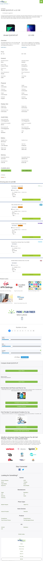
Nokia (25, 495)
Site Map (21, 556)
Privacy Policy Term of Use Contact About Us (21, 550)
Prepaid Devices (27, 518)
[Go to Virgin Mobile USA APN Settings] (6, 285)
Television (26, 511)
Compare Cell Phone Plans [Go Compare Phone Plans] (21, 402)
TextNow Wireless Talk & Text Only (18, 223)
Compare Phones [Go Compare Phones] (21, 406)
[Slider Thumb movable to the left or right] (10, 340)
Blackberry (26, 527)
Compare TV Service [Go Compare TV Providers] (21, 427)
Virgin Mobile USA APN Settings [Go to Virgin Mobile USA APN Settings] (5, 290)
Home (21, 543)
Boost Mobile (26, 485)
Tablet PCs (26, 504)
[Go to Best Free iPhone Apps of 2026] (34, 285)
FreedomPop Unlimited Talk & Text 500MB (20, 242)
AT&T (25, 480)
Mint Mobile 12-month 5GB (17, 186)
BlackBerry (26, 492)
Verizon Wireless (4, 480)
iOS (2, 528)
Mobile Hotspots (4, 504)
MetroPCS (3, 485)
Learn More (21, 370)
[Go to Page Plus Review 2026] (20, 285)
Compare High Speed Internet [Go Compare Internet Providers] (21, 430)
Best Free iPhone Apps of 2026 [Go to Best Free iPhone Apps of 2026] (33, 290)
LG (24, 494)
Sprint (2, 482)
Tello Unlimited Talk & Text (17, 204)
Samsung (3, 497)
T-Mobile (25, 482)
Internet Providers (5, 511)
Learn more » (3, 47)
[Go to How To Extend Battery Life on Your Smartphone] (6, 297)
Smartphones (4, 518)
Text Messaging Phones (29, 520)
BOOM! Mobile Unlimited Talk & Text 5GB (20, 260)
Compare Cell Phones (4, 3)
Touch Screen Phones (6, 520)
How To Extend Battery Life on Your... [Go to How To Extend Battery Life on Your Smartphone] (6, 303)
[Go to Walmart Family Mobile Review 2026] (20, 297)
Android (3, 527)
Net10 (25, 483)
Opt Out (21, 559)
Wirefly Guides (21, 534)
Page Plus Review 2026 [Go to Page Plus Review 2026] (18, 290)
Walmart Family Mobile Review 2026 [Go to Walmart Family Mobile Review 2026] (20, 303)
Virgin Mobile (4, 483)
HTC (2, 494)
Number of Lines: (21, 327)
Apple (2, 492)
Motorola (3, 495)
